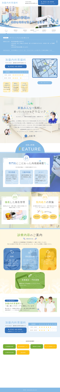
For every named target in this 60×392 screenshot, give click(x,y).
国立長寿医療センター (23, 346)
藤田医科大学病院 (37, 346)
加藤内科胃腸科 (10, 3)
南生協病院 (23, 352)
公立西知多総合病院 (9, 352)
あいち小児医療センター (50, 346)
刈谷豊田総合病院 (9, 346)
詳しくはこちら (45, 82)
